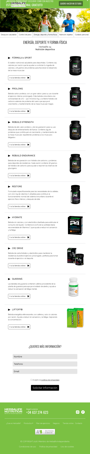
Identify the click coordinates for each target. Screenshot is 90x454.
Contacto (78, 423)
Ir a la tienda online (17, 78)
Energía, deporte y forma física (45, 35)
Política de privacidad (48, 447)
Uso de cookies (67, 447)
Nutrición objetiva (66, 35)
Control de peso (25, 35)
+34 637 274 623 (37, 413)
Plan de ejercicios (43, 423)
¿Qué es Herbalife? (13, 423)
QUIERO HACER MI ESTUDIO (70, 3)
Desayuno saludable (8, 35)
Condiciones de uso (27, 447)
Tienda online (68, 423)
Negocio (56, 423)
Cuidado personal (82, 35)
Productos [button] (28, 423)
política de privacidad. (50, 380)
